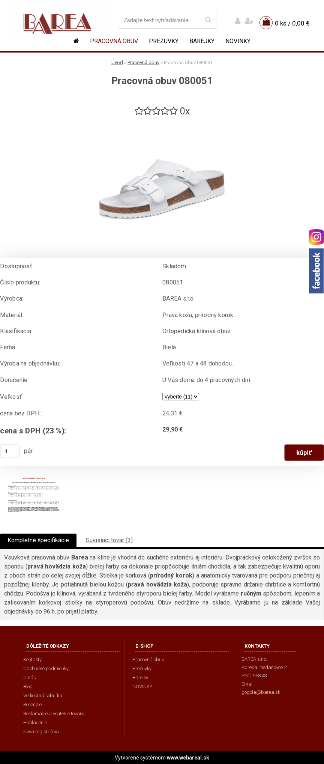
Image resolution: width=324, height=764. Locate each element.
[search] (207, 20)
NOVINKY (237, 41)
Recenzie (32, 704)
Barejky (201, 41)
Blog (28, 686)
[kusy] (10, 451)
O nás (29, 677)
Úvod (117, 62)
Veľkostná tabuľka (42, 695)
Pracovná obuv (114, 41)
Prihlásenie (35, 722)
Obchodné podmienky (46, 668)
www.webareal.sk (188, 758)
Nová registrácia (41, 731)
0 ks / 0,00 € (292, 23)
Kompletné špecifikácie (38, 540)
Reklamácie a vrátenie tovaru (53, 713)
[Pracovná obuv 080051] (162, 120)
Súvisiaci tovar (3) (109, 540)
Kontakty (32, 659)
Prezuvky (163, 41)
